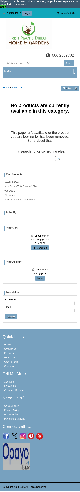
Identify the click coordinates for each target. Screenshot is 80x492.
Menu (7, 70)
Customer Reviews (14, 390)
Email (8, 307)
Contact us (10, 386)
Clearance (9, 195)
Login (27, 13)
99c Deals (9, 190)
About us (9, 381)
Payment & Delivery (14, 418)
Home (6, 87)
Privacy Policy (11, 410)
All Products (18, 87)
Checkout (40, 248)
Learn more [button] (20, 4)
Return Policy (11, 414)
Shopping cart (42, 235)
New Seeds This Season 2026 (20, 186)
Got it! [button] (3, 6)
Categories (10, 349)
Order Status (11, 361)
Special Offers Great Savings (19, 199)
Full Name (10, 299)
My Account (10, 357)
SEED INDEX (11, 181)
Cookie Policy (11, 406)
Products (9, 353)
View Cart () (66, 13)
